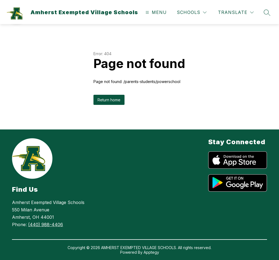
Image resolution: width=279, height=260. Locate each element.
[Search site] (267, 12)
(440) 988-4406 (45, 224)
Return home (109, 99)
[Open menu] (155, 12)
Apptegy (151, 252)
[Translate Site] (236, 12)
